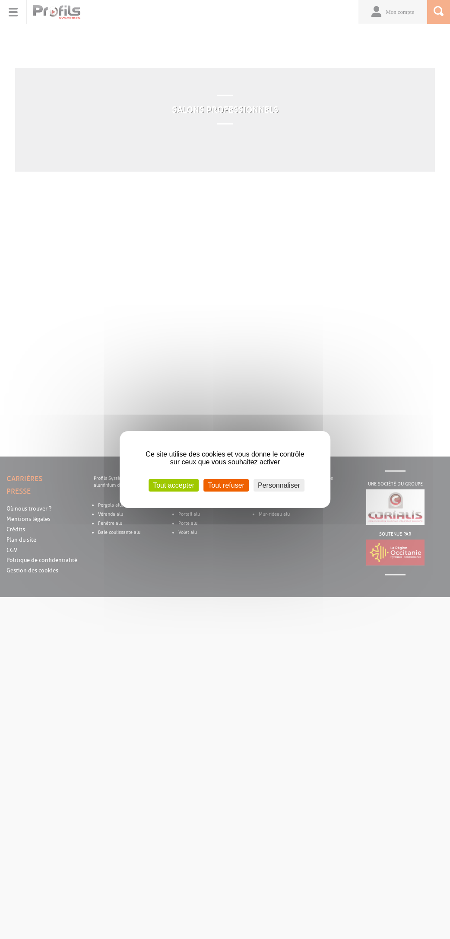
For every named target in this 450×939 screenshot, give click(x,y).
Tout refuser (226, 485)
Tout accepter (173, 485)
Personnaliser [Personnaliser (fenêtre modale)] (279, 485)
